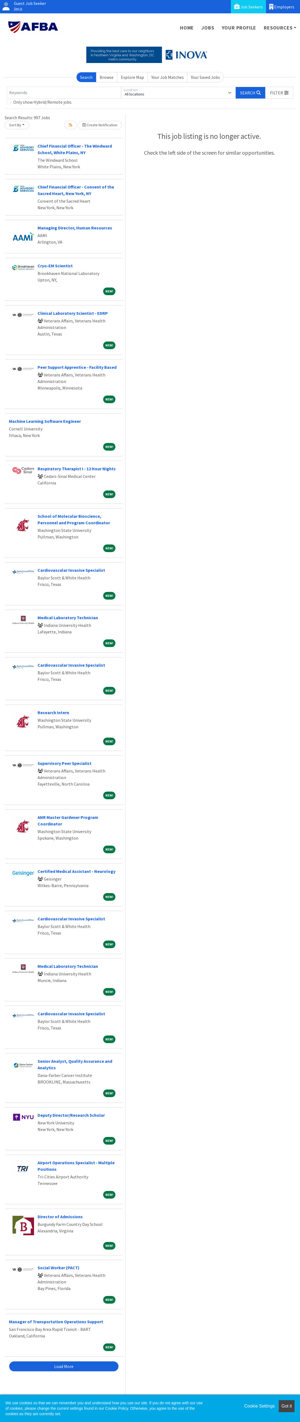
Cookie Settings (259, 1406)
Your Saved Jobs (205, 77)
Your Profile (239, 28)
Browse (107, 77)
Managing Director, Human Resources (75, 227)
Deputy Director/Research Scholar (71, 1115)
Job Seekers (248, 6)
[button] (279, 93)
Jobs (207, 28)
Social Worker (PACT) (58, 1267)
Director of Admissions (60, 1216)
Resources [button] (278, 28)
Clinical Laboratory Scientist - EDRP (73, 313)
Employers (281, 6)
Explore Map (132, 77)
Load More (64, 1366)
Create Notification (99, 124)
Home (187, 28)
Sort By (15, 124)
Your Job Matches (167, 77)
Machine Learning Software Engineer (45, 421)
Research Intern (53, 712)
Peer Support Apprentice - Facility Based (77, 367)
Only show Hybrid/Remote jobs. (42, 102)
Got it (286, 1406)
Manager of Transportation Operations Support (56, 1321)
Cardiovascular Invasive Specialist (71, 570)
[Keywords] (64, 93)
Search (86, 77)
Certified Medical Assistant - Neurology (76, 871)
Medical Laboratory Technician (68, 617)
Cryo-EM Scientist (55, 265)
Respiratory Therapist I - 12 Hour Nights (77, 468)
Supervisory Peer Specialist (64, 763)
